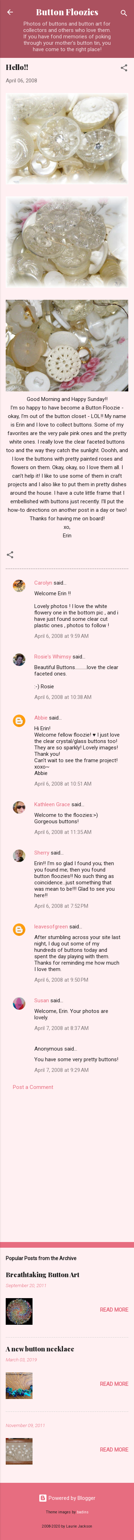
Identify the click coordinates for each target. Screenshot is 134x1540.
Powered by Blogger (67, 1498)
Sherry (41, 853)
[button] (124, 69)
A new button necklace (40, 1349)
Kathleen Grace (52, 804)
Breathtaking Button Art (42, 1274)
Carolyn (43, 583)
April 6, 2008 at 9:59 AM (61, 636)
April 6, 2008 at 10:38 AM (62, 697)
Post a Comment (33, 1087)
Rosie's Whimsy (52, 657)
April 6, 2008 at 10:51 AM (62, 784)
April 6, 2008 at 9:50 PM (61, 980)
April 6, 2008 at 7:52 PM (61, 906)
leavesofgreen (51, 926)
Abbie (41, 718)
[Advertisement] (67, 1164)
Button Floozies (67, 11)
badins (83, 1512)
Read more (114, 1310)
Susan (41, 1000)
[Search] (124, 14)
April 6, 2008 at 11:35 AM (62, 832)
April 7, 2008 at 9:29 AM (61, 1070)
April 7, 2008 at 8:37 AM (61, 1028)
